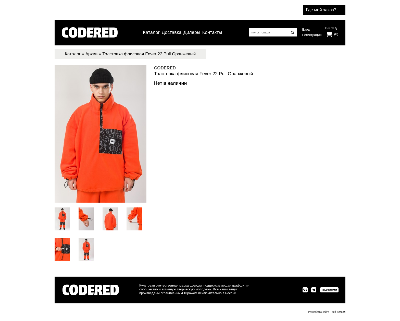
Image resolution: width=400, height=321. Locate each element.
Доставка (171, 32)
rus (327, 27)
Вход (306, 29)
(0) (336, 34)
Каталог (151, 32)
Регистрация (312, 35)
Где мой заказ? (321, 9)
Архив (91, 54)
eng (333, 27)
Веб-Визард (338, 312)
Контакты (212, 32)
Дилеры (191, 32)
